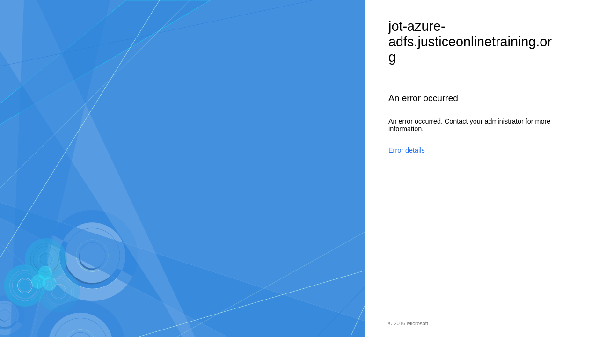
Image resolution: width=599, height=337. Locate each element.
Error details (406, 150)
